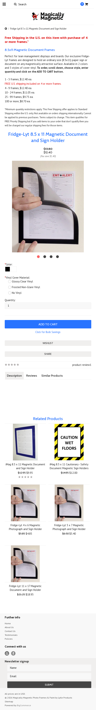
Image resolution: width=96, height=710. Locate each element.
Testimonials (11, 635)
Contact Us (10, 631)
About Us (9, 627)
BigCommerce (24, 705)
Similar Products (52, 375)
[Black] (7, 269)
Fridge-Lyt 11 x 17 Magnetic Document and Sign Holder (25, 588)
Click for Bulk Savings (47, 332)
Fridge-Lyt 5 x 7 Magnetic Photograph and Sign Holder (69, 527)
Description (14, 375)
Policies (9, 638)
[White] (14, 269)
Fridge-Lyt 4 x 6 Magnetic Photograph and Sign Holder (25, 527)
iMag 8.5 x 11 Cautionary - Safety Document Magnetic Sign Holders (69, 466)
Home (8, 623)
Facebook (13, 653)
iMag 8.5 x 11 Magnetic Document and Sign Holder (25, 466)
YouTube (7, 653)
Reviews (31, 375)
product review (81, 365)
